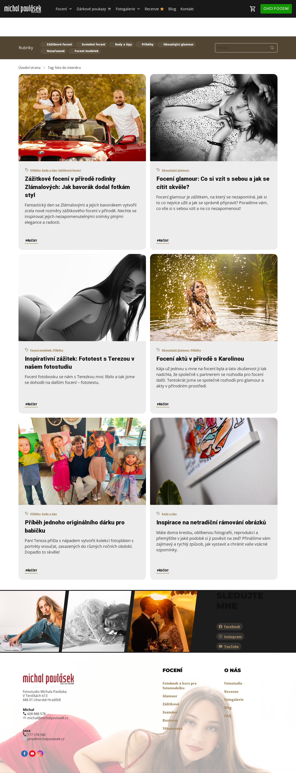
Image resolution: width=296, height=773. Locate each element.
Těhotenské (173, 709)
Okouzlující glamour (178, 26)
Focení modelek (86, 32)
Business (170, 701)
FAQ (227, 697)
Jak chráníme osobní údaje (111, 762)
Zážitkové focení (59, 26)
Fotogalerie (234, 680)
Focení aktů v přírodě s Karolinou (200, 339)
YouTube (231, 628)
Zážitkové (171, 685)
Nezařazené (56, 32)
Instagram (233, 617)
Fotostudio (233, 664)
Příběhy (148, 26)
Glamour (170, 677)
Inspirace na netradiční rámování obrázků (211, 503)
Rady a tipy (123, 26)
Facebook (232, 608)
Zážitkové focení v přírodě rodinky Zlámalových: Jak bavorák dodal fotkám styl (77, 168)
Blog (228, 689)
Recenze (231, 672)
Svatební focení (93, 26)
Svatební (170, 693)
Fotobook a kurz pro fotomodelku (180, 666)
